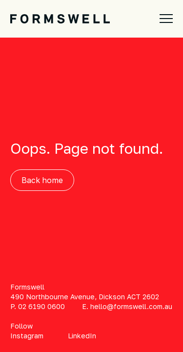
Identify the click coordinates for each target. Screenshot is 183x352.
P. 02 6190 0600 (37, 306)
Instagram (26, 335)
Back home (42, 180)
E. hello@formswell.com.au (127, 306)
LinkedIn (82, 335)
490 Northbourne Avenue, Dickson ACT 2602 (84, 296)
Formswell (27, 287)
